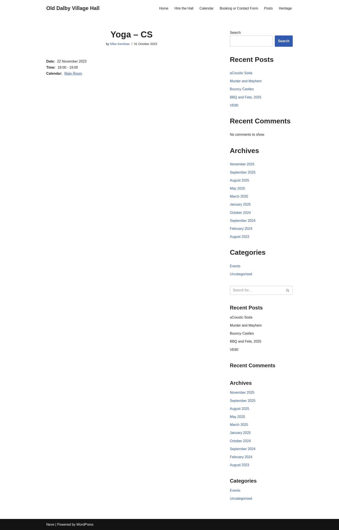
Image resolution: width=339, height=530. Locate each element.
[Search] (256, 290)
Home (163, 8)
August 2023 (239, 236)
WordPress (84, 524)
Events (235, 266)
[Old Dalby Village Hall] (72, 8)
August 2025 (239, 180)
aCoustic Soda (241, 73)
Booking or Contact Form (239, 8)
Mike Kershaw (120, 44)
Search (235, 32)
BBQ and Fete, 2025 (245, 97)
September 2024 (242, 220)
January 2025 (240, 204)
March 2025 (239, 196)
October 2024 (240, 212)
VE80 (234, 105)
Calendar (207, 8)
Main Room (73, 73)
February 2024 (241, 228)
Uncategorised (241, 274)
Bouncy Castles (242, 89)
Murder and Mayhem (246, 81)
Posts (268, 8)
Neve (50, 524)
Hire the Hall (183, 8)
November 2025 (242, 164)
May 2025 (237, 188)
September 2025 (242, 172)
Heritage (285, 8)
